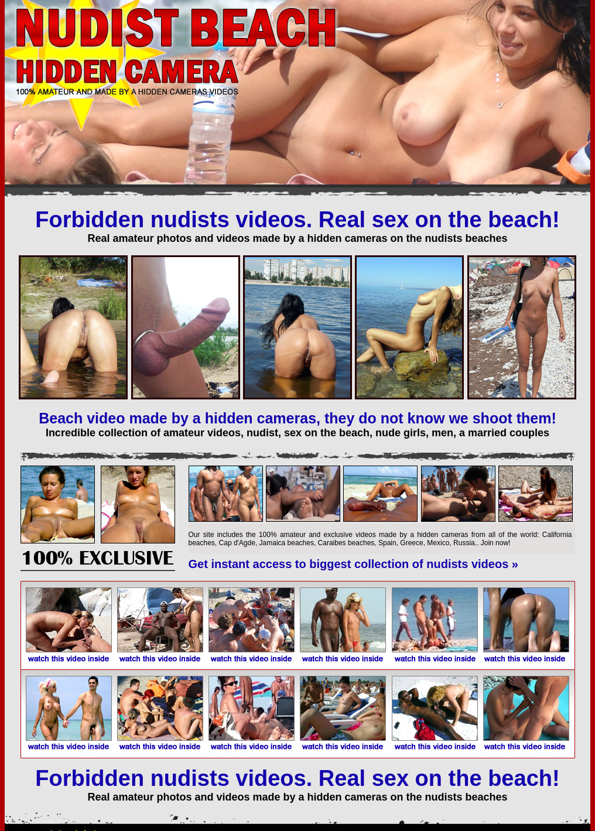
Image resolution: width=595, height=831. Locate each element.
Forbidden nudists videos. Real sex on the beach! (297, 219)
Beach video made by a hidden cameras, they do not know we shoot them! (297, 418)
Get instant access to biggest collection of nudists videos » (353, 564)
